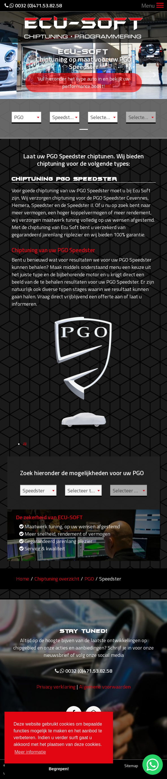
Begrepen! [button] (59, 769)
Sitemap (131, 766)
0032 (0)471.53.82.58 (33, 5)
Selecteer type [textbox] (103, 117)
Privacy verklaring (55, 707)
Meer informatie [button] (30, 752)
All (25, 465)
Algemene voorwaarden (105, 707)
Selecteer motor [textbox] (142, 117)
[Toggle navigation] (160, 6)
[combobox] (26, 117)
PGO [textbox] (18, 117)
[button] (12, 68)
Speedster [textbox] (63, 117)
